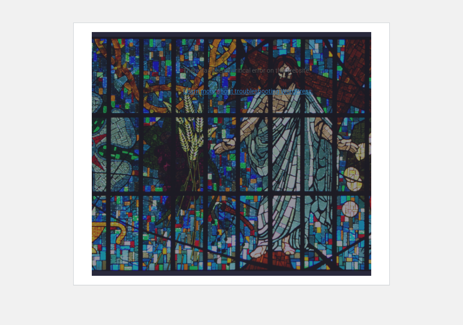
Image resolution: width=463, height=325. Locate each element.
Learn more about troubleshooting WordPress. (248, 91)
